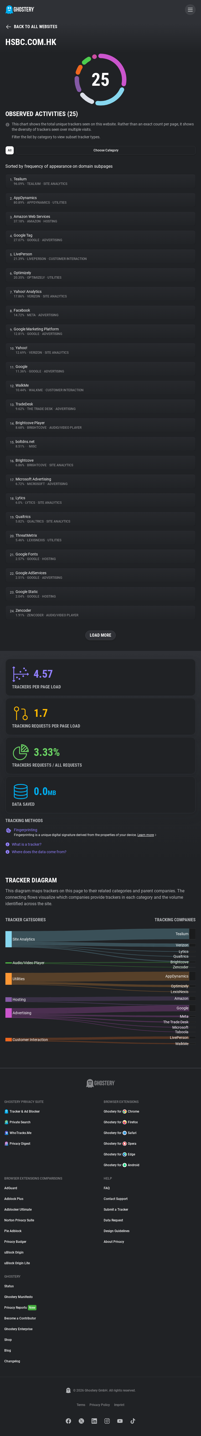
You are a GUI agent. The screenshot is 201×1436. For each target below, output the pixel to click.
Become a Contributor (20, 1318)
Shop (8, 1340)
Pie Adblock (12, 1231)
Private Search (17, 1122)
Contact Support (116, 1199)
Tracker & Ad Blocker (22, 1111)
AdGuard (10, 1188)
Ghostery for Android (121, 1165)
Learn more (147, 835)
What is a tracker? (23, 844)
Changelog (12, 1361)
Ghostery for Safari (120, 1133)
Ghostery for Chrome (121, 1111)
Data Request (113, 1220)
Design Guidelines (116, 1231)
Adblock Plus (13, 1199)
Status (9, 1286)
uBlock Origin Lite (17, 1263)
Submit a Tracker (116, 1209)
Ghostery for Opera (120, 1144)
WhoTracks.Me (17, 1133)
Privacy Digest (17, 1144)
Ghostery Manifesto (18, 1297)
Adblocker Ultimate (18, 1209)
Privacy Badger (15, 1242)
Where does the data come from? (35, 852)
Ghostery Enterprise (18, 1329)
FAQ (107, 1188)
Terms (81, 1405)
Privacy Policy (100, 1405)
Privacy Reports (20, 1307)
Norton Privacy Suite (19, 1220)
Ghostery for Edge (119, 1154)
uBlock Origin (14, 1252)
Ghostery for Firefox (121, 1122)
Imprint (119, 1405)
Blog (7, 1350)
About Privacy (114, 1242)
